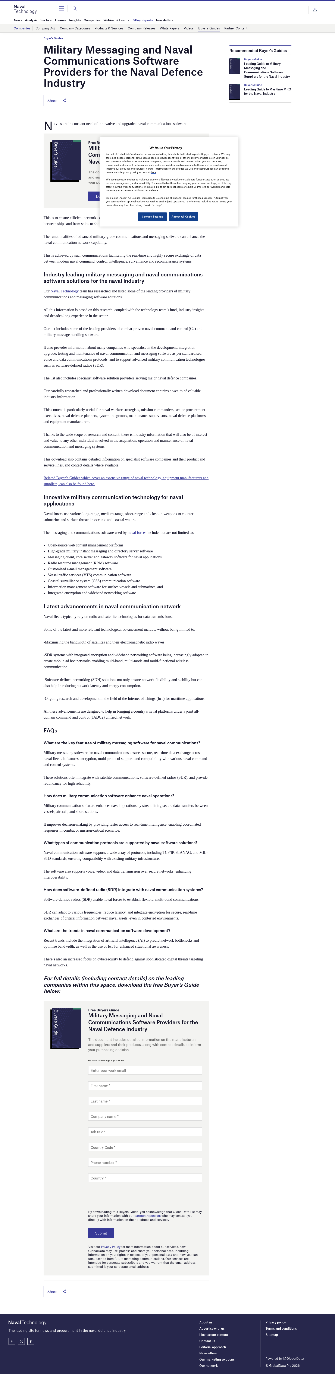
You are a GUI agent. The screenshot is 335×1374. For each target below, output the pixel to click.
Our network (208, 1365)
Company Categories (75, 28)
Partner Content (235, 28)
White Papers (169, 28)
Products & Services (109, 28)
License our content (213, 1334)
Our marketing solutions (217, 1359)
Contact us (207, 1341)
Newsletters (208, 1353)
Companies (22, 28)
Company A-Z (45, 28)
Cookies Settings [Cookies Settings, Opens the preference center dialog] (152, 216)
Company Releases (141, 28)
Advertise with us (212, 1328)
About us (205, 1322)
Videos (189, 28)
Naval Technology (65, 291)
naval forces (137, 533)
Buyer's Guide (253, 59)
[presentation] (120, 1195)
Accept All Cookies (183, 216)
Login (315, 10)
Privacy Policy (110, 1247)
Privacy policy (276, 1322)
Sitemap (272, 1334)
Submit (101, 1233)
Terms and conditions (281, 1328)
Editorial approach (212, 1347)
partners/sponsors (147, 1216)
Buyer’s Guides (209, 28)
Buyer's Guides (53, 38)
